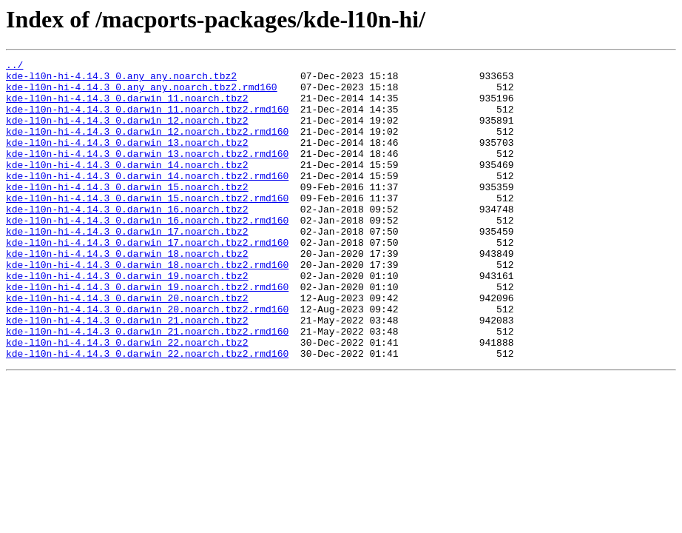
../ (14, 66)
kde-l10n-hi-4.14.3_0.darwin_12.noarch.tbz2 (127, 133)
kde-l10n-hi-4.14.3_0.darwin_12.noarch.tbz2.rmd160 (147, 146)
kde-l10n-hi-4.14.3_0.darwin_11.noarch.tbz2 (127, 106)
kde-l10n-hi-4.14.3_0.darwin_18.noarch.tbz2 (127, 293)
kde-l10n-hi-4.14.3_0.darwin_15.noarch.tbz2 (127, 213)
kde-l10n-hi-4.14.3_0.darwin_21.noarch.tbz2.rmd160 (147, 386)
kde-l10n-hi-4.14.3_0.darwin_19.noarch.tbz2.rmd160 (147, 333)
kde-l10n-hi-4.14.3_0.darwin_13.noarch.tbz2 (127, 160)
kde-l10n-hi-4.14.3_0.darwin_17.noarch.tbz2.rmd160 (147, 279)
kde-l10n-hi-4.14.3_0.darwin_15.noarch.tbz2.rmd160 (147, 226)
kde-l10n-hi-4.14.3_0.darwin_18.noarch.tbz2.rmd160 (147, 306)
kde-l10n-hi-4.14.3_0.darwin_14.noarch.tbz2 (127, 186)
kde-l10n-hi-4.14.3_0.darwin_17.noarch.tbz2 (127, 266)
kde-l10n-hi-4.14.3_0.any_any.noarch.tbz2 (121, 80)
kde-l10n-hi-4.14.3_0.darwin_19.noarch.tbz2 (127, 319)
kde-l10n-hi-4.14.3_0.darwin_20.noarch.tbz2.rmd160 (147, 359)
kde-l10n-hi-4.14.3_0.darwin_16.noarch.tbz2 (127, 240)
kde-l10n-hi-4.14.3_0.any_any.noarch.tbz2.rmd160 (141, 93)
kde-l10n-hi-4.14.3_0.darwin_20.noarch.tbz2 (127, 346)
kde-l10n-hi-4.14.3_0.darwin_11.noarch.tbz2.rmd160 (147, 120)
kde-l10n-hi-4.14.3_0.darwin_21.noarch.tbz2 (127, 373)
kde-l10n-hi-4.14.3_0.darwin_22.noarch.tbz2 (127, 399)
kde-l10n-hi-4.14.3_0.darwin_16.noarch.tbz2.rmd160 (147, 253)
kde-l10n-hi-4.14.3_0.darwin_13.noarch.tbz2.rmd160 (147, 173)
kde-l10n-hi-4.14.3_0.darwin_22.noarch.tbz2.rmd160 (147, 413)
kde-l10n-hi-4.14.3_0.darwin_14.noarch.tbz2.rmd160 (147, 200)
